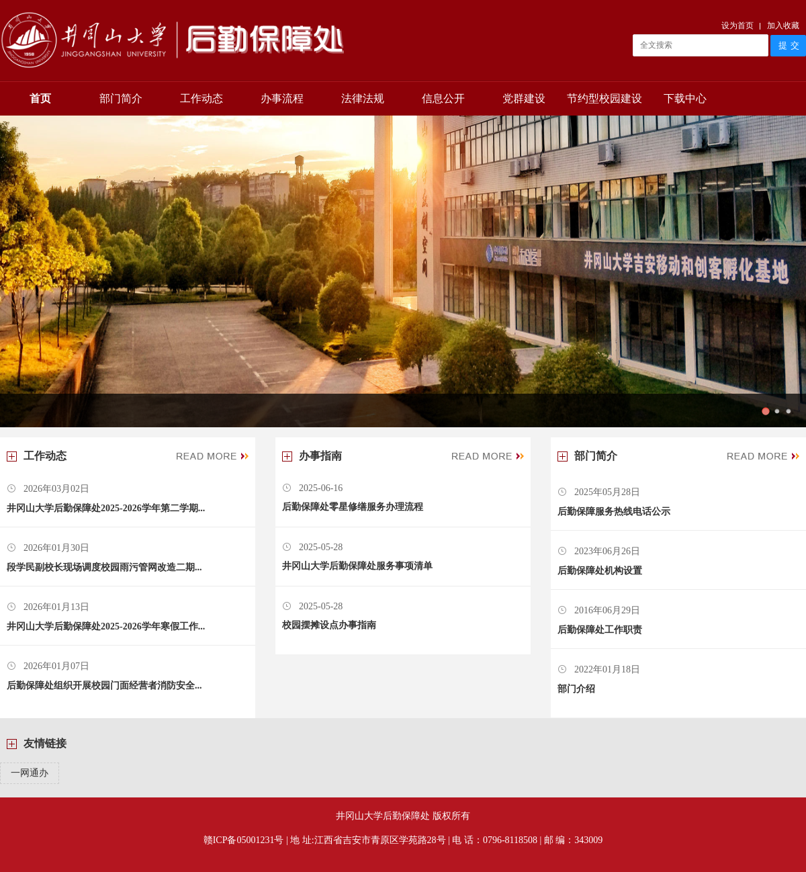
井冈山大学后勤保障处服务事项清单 (357, 566)
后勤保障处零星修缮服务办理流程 (352, 507)
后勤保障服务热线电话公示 (613, 512)
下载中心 (685, 98)
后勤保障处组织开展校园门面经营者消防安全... (104, 686)
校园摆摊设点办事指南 (329, 625)
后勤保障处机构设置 (599, 571)
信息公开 (443, 98)
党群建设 (523, 98)
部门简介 (120, 98)
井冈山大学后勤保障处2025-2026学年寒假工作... (106, 626)
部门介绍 (576, 689)
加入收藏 (783, 25)
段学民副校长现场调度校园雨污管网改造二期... (104, 567)
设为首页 (737, 25)
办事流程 (282, 98)
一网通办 (29, 773)
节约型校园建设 (604, 98)
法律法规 (362, 98)
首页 (40, 98)
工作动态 (201, 98)
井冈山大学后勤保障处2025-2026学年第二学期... (106, 508)
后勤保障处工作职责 (599, 630)
